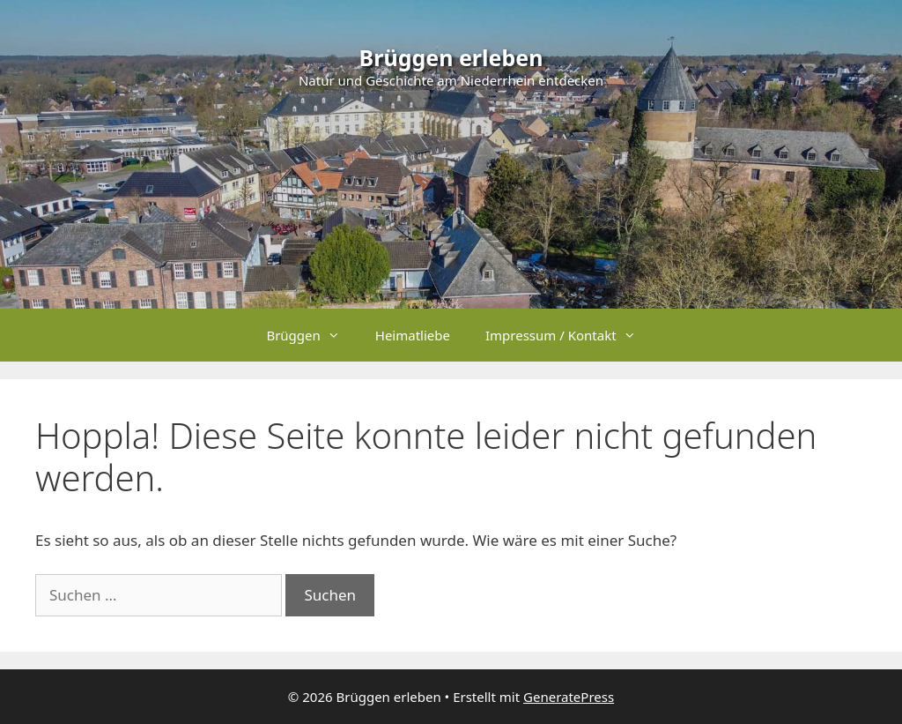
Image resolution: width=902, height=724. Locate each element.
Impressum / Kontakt (569, 335)
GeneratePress (568, 696)
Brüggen (311, 335)
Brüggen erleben (451, 57)
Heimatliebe (412, 335)
